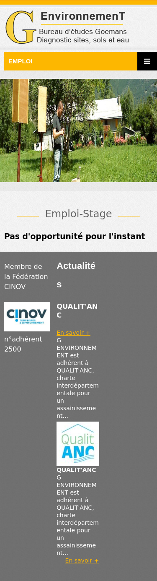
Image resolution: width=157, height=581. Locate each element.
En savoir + (73, 332)
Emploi (20, 61)
